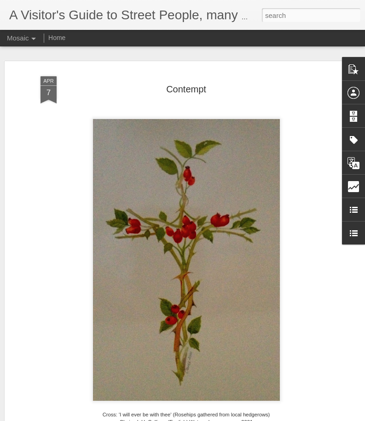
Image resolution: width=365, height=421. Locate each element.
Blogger (211, 416)
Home (56, 37)
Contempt (186, 84)
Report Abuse (238, 416)
